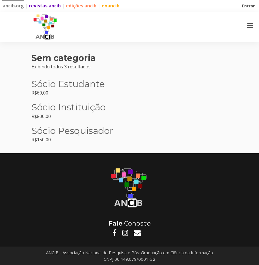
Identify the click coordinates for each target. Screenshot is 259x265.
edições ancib (81, 6)
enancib (111, 6)
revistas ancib (45, 6)
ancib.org (13, 6)
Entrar (249, 7)
